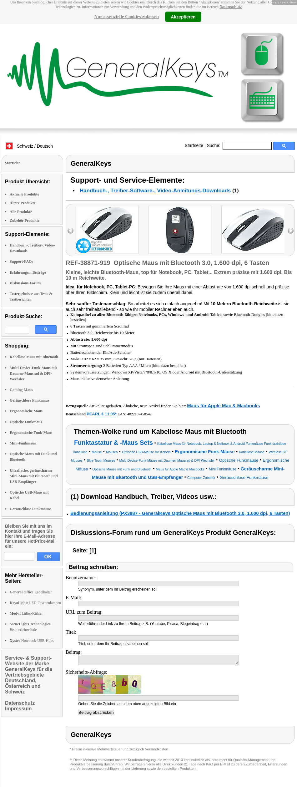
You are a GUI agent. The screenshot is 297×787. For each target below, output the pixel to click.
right (291, 231)
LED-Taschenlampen (35, 603)
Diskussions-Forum (25, 283)
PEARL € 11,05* (102, 414)
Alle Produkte (21, 212)
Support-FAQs (21, 261)
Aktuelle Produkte (24, 194)
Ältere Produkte (23, 203)
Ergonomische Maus (26, 411)
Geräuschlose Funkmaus (29, 400)
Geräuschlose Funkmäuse (30, 509)
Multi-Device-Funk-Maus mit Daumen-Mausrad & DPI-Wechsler (33, 373)
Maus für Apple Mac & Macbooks (223, 405)
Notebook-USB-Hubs (32, 640)
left (70, 231)
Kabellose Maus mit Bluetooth (34, 357)
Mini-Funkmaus (23, 443)
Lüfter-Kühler (26, 613)
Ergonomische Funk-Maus (31, 432)
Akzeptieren (183, 16)
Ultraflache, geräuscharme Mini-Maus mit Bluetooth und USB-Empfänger (34, 476)
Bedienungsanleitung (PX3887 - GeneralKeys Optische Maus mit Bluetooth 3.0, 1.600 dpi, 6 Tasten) (180, 513)
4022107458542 (139, 414)
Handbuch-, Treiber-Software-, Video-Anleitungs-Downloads (155, 191)
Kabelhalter (31, 592)
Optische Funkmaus (26, 422)
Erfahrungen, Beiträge (28, 272)
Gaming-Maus (21, 390)
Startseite (194, 145)
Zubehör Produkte (24, 220)
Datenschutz (230, 7)
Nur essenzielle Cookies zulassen (126, 16)
